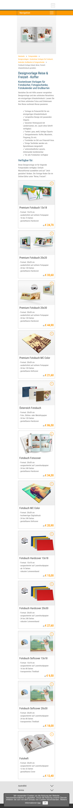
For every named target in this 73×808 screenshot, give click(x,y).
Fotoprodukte (32, 56)
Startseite (21, 56)
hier (39, 803)
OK (45, 803)
